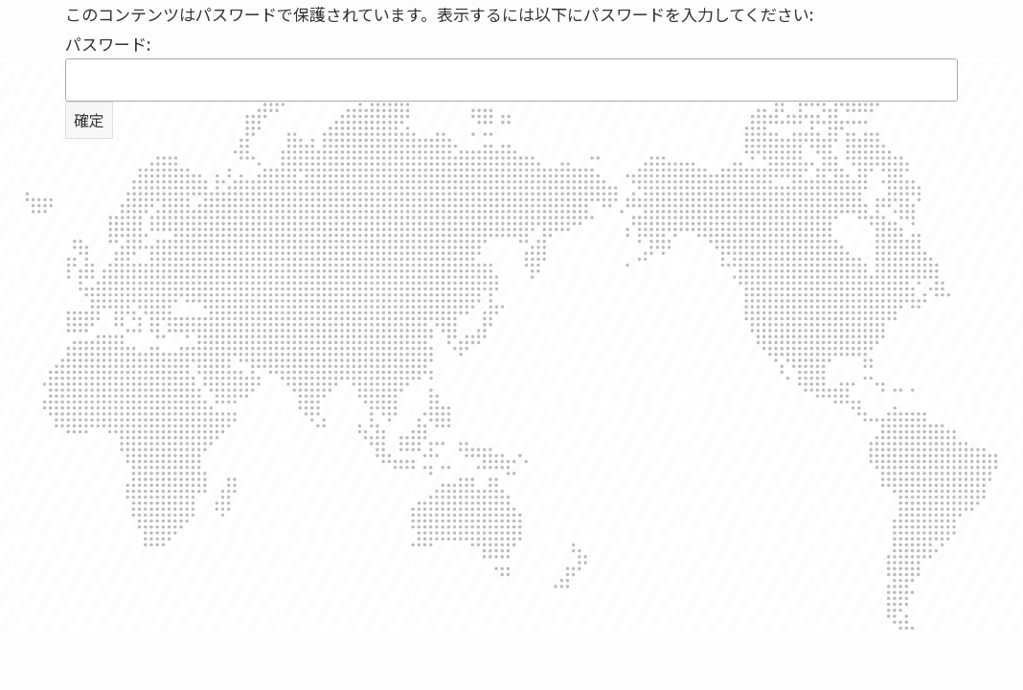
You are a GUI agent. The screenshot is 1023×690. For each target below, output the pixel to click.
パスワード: (511, 67)
